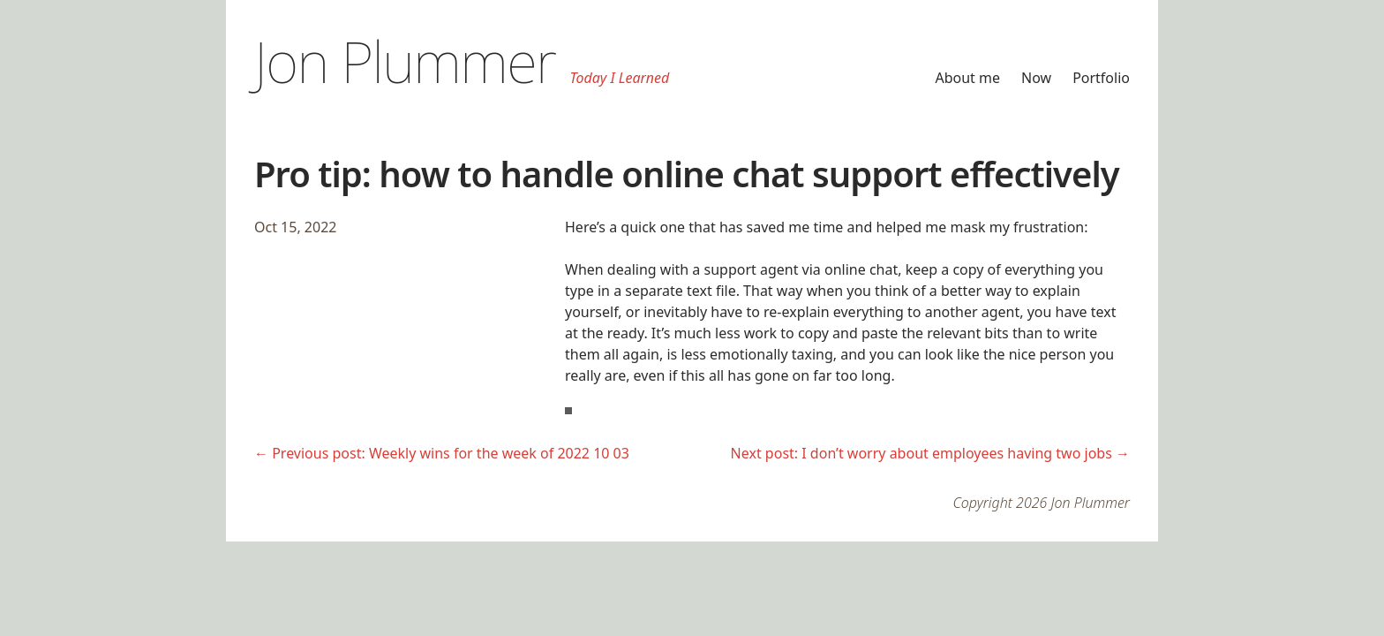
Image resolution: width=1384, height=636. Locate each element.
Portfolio (1101, 77)
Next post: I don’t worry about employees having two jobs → (930, 453)
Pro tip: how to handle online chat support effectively (686, 173)
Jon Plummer (405, 61)
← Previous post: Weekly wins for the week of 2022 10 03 (441, 453)
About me (967, 77)
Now (1036, 77)
